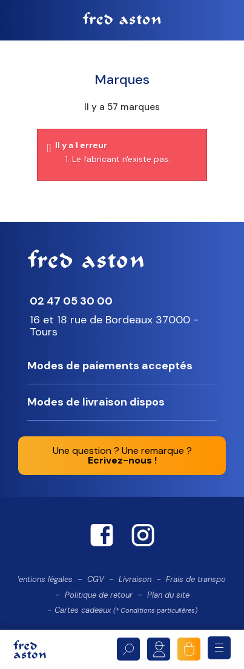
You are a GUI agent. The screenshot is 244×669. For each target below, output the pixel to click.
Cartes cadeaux (125, 610)
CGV (95, 579)
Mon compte (158, 649)
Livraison (135, 579)
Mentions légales (42, 579)
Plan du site (168, 595)
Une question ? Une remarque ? (122, 455)
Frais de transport (199, 579)
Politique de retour (99, 595)
